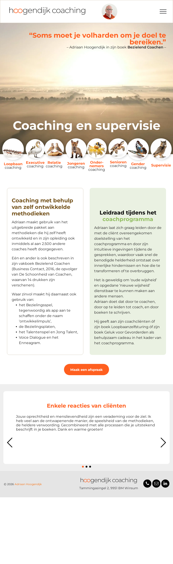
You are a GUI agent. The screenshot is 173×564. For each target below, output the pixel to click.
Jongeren (76, 163)
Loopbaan (13, 164)
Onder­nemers (96, 164)
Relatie (54, 162)
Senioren (118, 162)
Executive (35, 162)
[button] (10, 443)
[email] (156, 484)
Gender (138, 164)
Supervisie (161, 165)
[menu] (163, 11)
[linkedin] (165, 484)
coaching (13, 167)
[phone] (147, 484)
